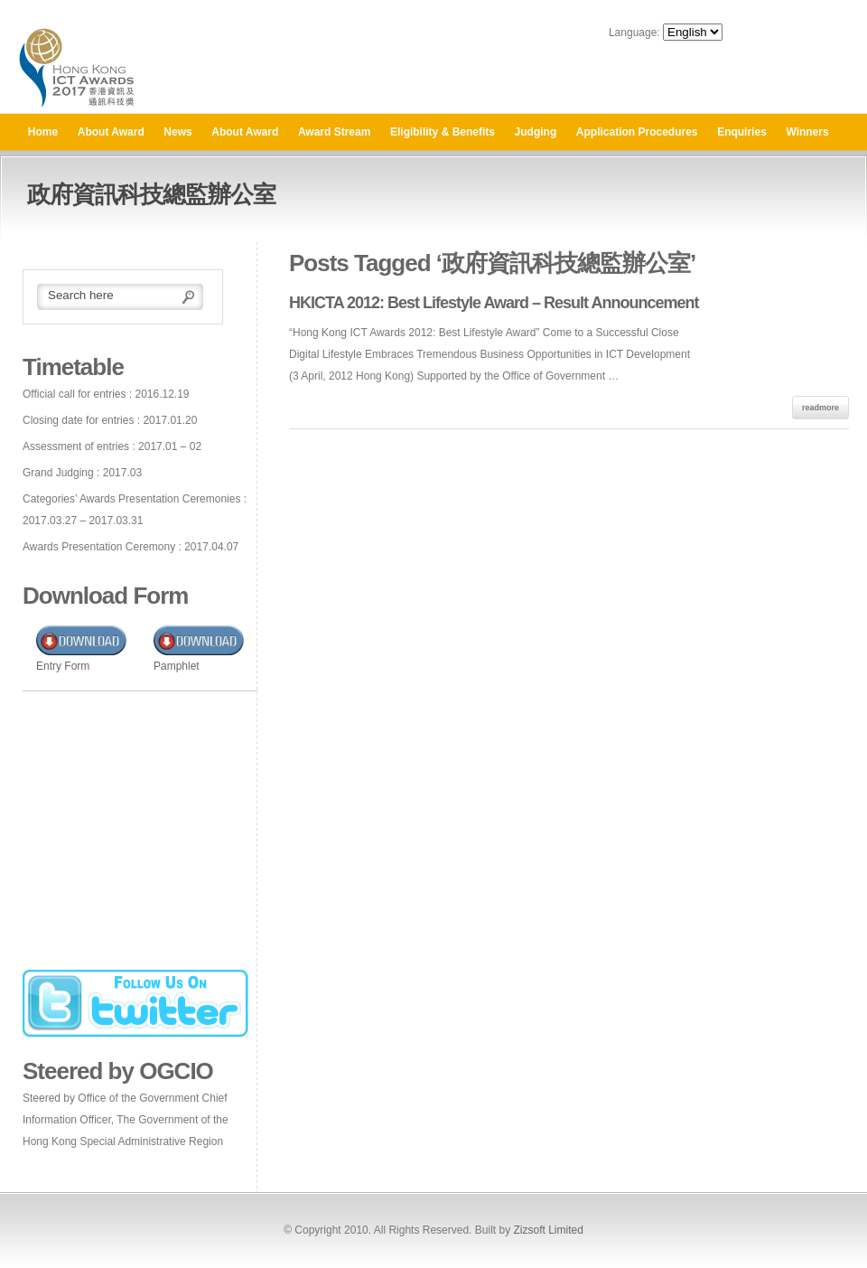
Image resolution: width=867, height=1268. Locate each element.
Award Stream (334, 132)
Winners (807, 132)
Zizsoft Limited (548, 1230)
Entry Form (62, 666)
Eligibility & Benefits (442, 132)
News (177, 132)
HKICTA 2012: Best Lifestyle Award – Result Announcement (493, 303)
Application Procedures (637, 132)
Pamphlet (177, 666)
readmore (820, 407)
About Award (111, 132)
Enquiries (742, 132)
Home (43, 132)
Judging (536, 132)
